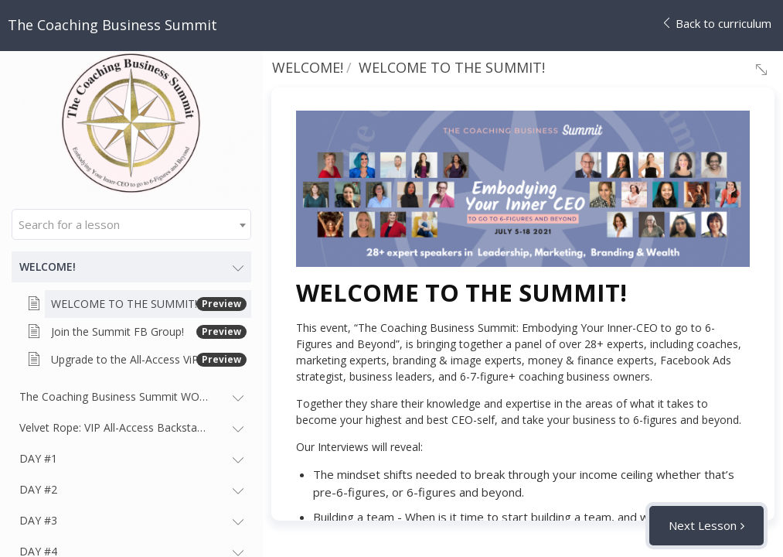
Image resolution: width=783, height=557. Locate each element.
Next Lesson (703, 525)
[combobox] (131, 224)
